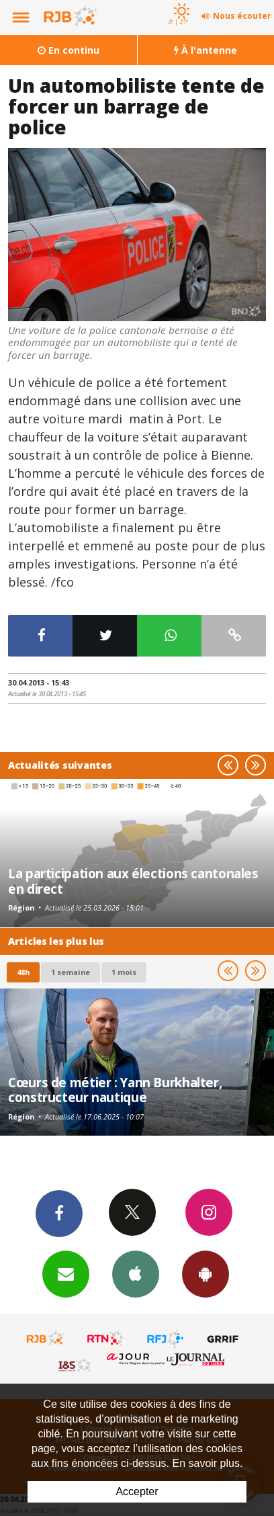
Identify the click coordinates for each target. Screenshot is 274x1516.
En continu (68, 50)
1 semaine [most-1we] (70, 972)
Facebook (59, 1213)
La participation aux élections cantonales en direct (133, 880)
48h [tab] (23, 972)
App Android (205, 1273)
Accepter (137, 1491)
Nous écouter (242, 16)
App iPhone (135, 1273)
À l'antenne (205, 50)
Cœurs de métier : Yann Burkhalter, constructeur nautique (115, 1089)
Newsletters (65, 1273)
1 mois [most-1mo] (123, 972)
